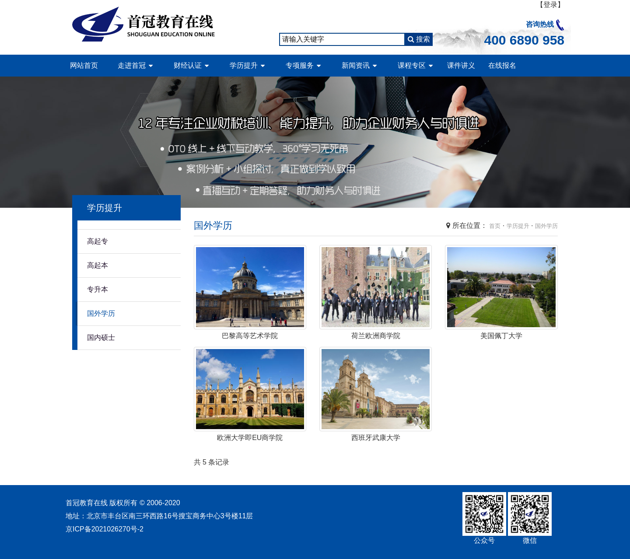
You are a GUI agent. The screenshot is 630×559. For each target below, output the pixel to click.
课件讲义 (461, 65)
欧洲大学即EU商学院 (250, 437)
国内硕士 (101, 337)
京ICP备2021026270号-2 (105, 529)
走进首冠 (132, 65)
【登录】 (550, 4)
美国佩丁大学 (501, 335)
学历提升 (244, 65)
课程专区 (412, 65)
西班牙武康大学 (375, 437)
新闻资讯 (356, 65)
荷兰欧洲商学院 (375, 335)
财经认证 (188, 65)
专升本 (97, 289)
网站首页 (84, 65)
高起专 (97, 241)
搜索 (419, 39)
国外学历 (101, 313)
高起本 (97, 265)
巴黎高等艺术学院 (250, 335)
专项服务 (300, 65)
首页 (494, 226)
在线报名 (502, 65)
